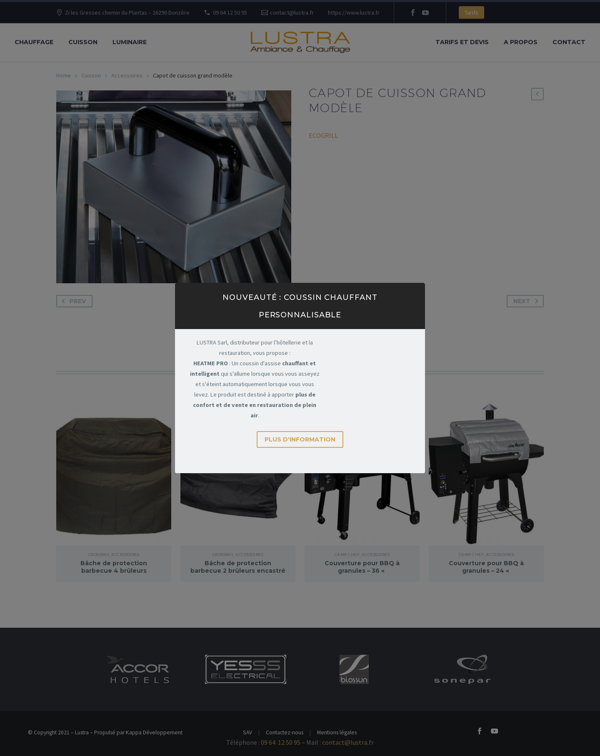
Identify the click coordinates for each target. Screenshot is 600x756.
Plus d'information (300, 434)
